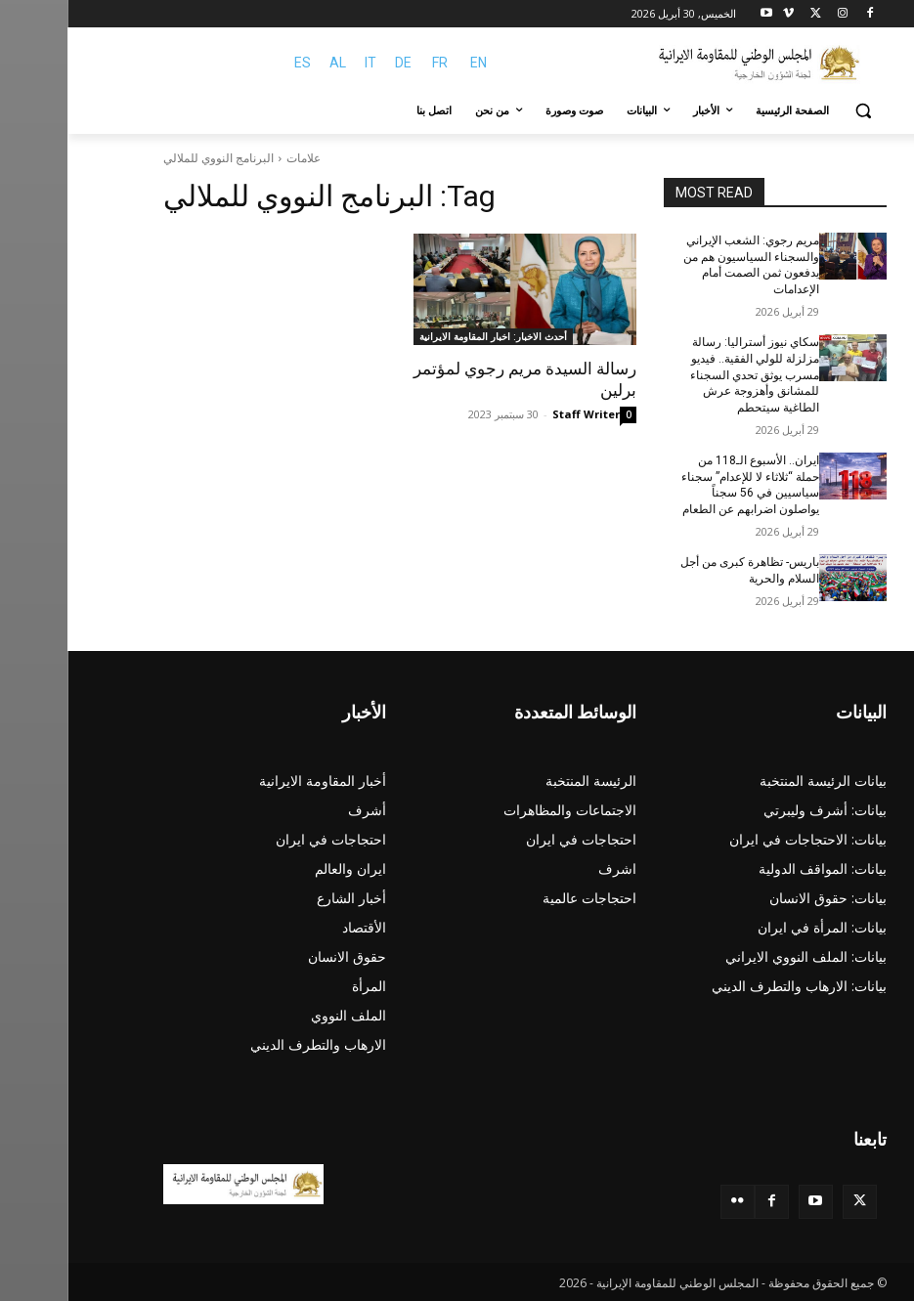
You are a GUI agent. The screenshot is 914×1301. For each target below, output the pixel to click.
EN (411, 62)
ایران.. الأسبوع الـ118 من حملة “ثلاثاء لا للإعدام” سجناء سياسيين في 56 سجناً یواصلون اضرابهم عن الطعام (683, 485)
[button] (796, 111)
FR (372, 62)
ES (235, 62)
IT (303, 62)
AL (270, 62)
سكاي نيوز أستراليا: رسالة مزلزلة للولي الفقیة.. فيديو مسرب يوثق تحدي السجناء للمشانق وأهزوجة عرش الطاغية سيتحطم (687, 374)
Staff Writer (518, 414)
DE (335, 62)
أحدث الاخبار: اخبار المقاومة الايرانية (426, 336)
